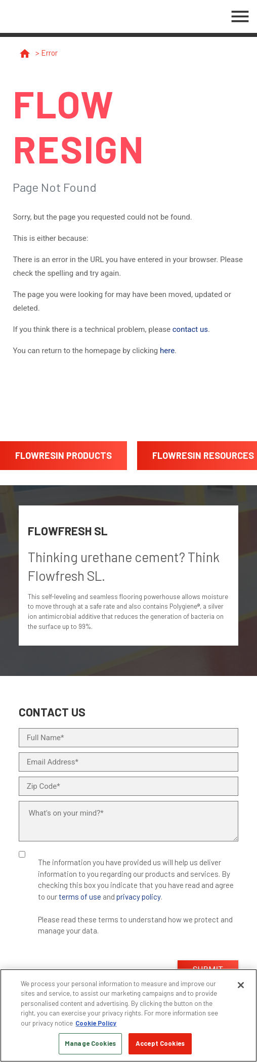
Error (49, 52)
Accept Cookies (160, 1043)
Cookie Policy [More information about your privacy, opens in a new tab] (95, 1023)
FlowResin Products (63, 455)
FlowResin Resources (203, 455)
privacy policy (138, 896)
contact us (190, 329)
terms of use (80, 896)
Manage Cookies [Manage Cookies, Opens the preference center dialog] (90, 1043)
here (167, 350)
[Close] (241, 985)
